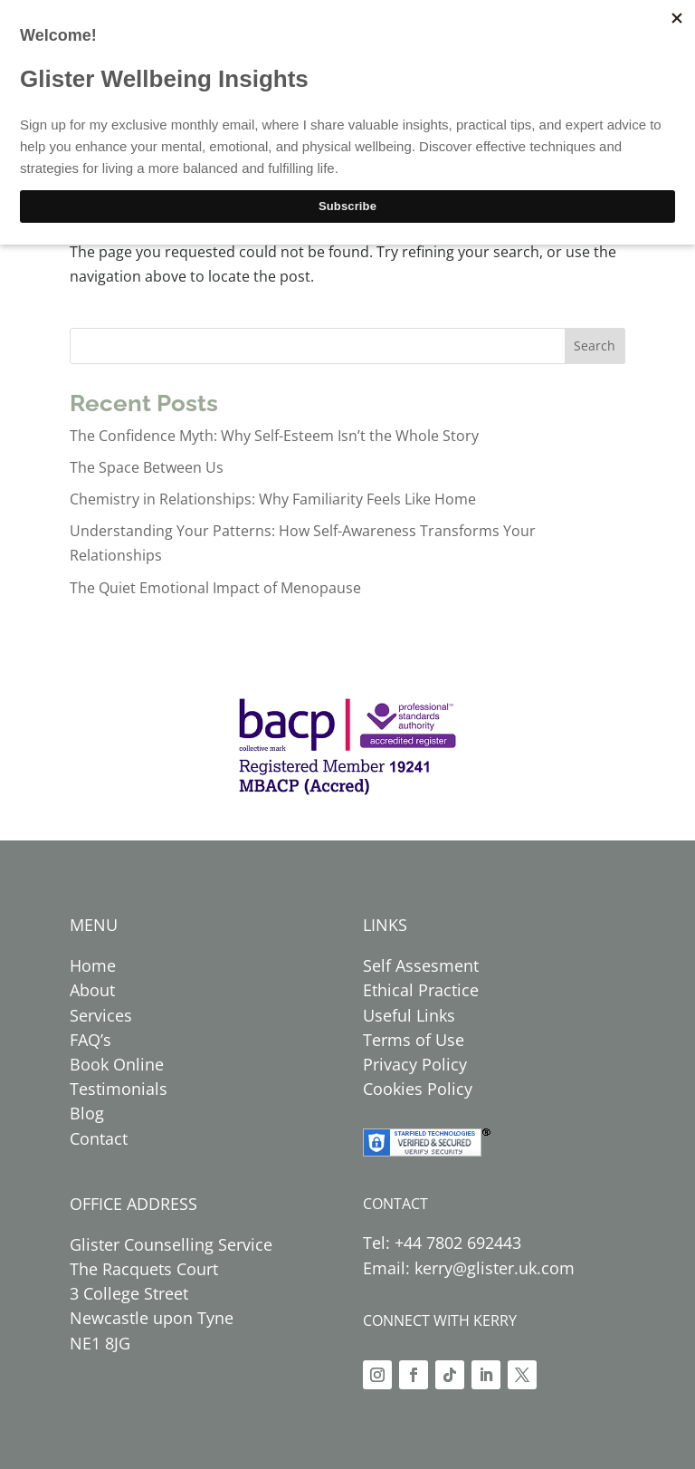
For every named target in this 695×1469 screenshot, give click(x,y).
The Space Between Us (147, 467)
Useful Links (409, 1015)
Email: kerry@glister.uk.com (469, 1268)
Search (594, 345)
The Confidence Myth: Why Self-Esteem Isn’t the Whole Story (274, 436)
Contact (99, 1138)
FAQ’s (90, 1040)
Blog (87, 1113)
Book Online (117, 1064)
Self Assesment (421, 965)
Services (101, 1015)
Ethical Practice (421, 990)
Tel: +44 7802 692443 (442, 1242)
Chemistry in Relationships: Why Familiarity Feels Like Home (273, 499)
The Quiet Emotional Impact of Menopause (215, 588)
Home (93, 965)
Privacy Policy (415, 1064)
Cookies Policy (417, 1088)
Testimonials (118, 1088)
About (92, 990)
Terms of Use (413, 1040)
